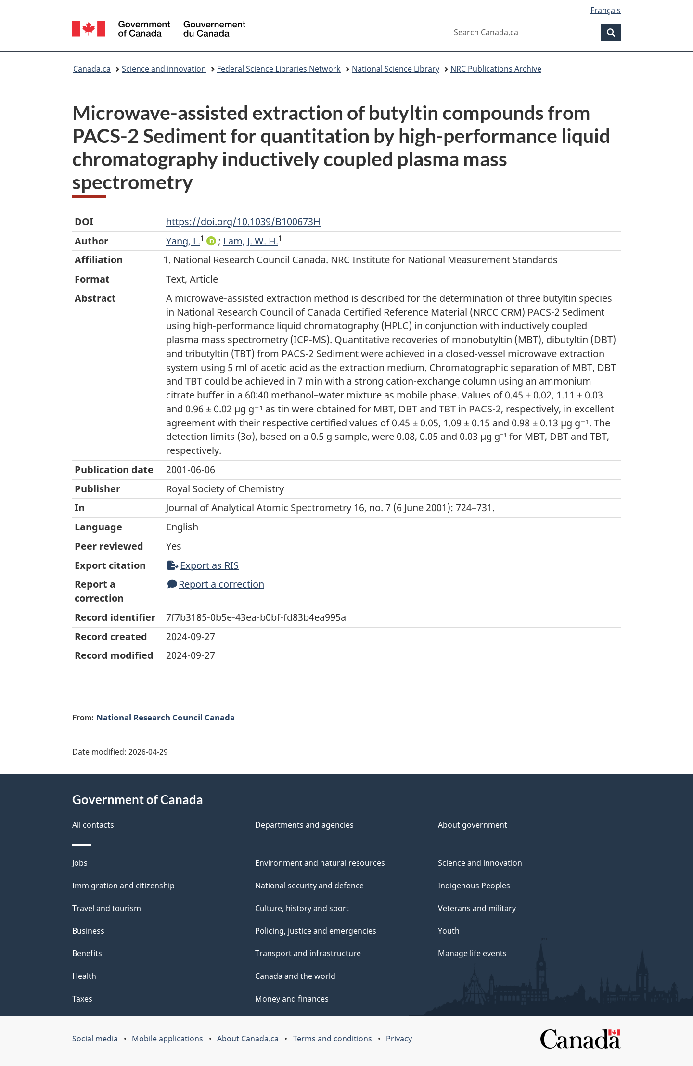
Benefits (87, 953)
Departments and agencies (304, 825)
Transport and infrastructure (308, 953)
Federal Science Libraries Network (279, 69)
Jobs (80, 863)
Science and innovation (164, 69)
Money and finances (292, 998)
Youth (449, 930)
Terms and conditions (332, 1038)
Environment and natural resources (320, 863)
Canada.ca (92, 69)
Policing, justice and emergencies (315, 930)
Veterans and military (477, 908)
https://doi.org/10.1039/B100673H (243, 221)
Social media (95, 1038)
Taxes (82, 998)
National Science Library (395, 69)
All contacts (93, 825)
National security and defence (309, 885)
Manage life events (472, 953)
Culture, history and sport (302, 908)
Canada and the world (295, 976)
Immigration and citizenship (123, 885)
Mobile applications (167, 1038)
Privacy (399, 1038)
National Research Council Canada (165, 717)
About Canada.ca (248, 1038)
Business (88, 930)
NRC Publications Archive (495, 69)
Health (84, 976)
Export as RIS (203, 565)
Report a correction (215, 584)
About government (472, 825)
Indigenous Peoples (474, 885)
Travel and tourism (106, 908)
